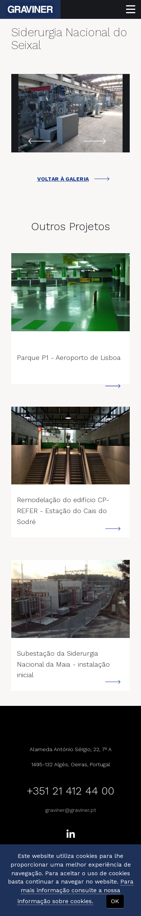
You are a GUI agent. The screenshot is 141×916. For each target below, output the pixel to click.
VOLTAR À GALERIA (73, 179)
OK (115, 901)
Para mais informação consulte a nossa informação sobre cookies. (75, 891)
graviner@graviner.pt (70, 810)
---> (70, 292)
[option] (70, 113)
